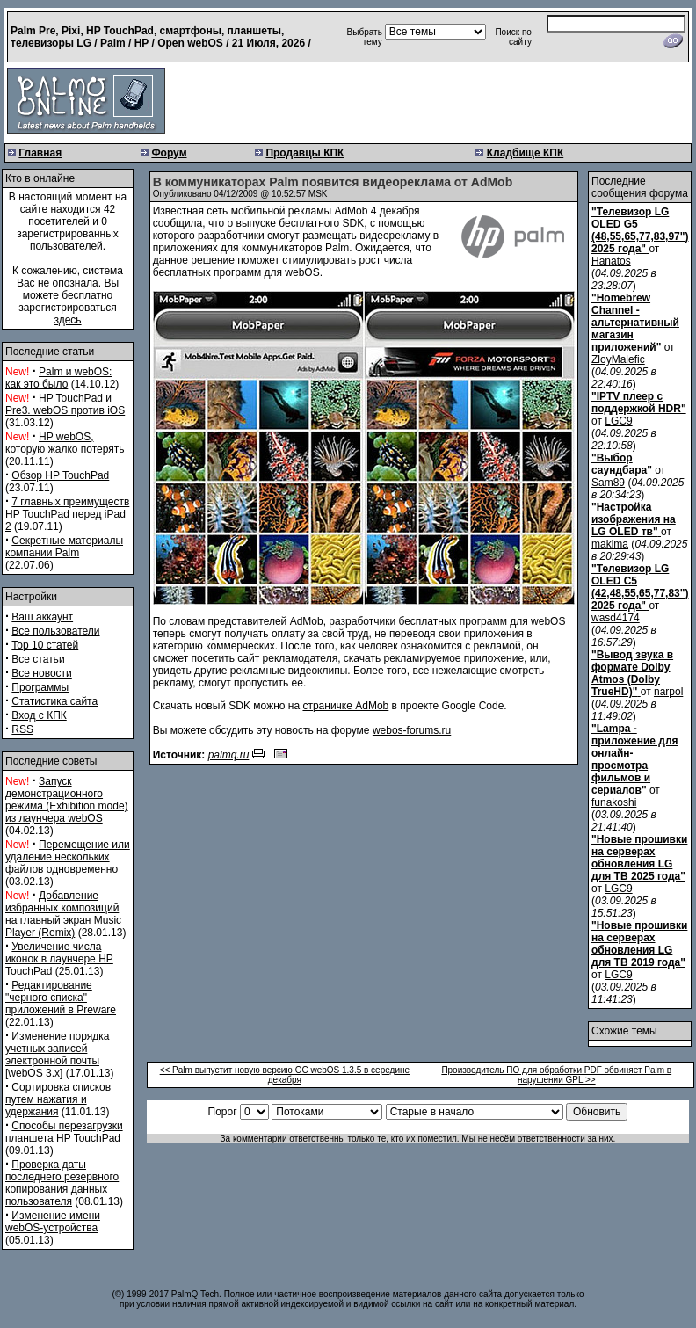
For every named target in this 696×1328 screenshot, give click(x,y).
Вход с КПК (38, 715)
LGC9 (618, 421)
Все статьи (37, 659)
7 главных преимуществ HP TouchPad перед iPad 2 (67, 514)
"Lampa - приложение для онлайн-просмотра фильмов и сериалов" (634, 759)
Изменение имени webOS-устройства (52, 1221)
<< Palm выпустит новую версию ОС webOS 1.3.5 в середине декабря (285, 1075)
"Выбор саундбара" (621, 464)
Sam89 (608, 482)
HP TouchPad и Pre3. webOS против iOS (65, 404)
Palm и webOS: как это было (58, 378)
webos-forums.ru (412, 730)
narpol (668, 692)
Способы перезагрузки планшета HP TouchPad (64, 1132)
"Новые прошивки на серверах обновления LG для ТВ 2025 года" (639, 857)
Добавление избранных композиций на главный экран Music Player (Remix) (63, 914)
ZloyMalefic (618, 359)
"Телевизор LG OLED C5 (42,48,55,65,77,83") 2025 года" (639, 587)
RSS (22, 729)
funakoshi (613, 802)
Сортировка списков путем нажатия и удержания (58, 1099)
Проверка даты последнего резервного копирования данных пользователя (62, 1183)
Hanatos (611, 261)
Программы (40, 687)
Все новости (41, 673)
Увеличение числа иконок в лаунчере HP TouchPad (59, 958)
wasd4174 (615, 618)
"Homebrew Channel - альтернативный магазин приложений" (635, 322)
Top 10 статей (44, 645)
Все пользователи (55, 631)
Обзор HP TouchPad (60, 475)
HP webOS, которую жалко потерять (65, 443)
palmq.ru (229, 755)
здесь (67, 320)
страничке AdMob (345, 706)
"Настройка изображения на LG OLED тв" (633, 519)
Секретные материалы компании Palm (64, 546)
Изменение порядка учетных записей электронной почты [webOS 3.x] (57, 1054)
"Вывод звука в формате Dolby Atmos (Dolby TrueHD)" (632, 673)
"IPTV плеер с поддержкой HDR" (638, 402)
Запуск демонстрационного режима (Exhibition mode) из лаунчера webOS (66, 799)
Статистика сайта (54, 701)
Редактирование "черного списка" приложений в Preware (60, 997)
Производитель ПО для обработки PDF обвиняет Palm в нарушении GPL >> (556, 1075)
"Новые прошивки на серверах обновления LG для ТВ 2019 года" (639, 944)
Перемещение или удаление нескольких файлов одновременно (67, 856)
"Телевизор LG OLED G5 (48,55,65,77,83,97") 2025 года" (639, 230)
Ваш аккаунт (42, 617)
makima (609, 544)
